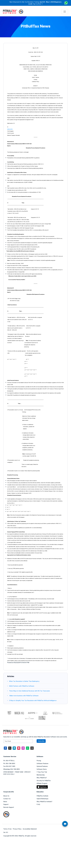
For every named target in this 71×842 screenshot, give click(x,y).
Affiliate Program (42, 783)
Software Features (42, 763)
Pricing (39, 760)
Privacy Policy (17, 829)
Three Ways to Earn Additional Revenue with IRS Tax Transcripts (28, 691)
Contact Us (7, 799)
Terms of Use (7, 829)
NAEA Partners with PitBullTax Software (20, 686)
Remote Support (8, 807)
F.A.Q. (38, 804)
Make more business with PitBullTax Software (22, 696)
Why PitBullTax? (42, 778)
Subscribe (41, 741)
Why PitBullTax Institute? (44, 801)
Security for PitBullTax (44, 780)
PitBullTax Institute (42, 796)
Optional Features (42, 766)
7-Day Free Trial (42, 772)
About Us (6, 796)
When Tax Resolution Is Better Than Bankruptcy (23, 681)
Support (5, 804)
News (5, 801)
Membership (41, 775)
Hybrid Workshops (42, 799)
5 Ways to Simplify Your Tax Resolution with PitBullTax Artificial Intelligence (31, 700)
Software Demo (42, 769)
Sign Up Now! (37, 4)
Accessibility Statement (30, 829)
